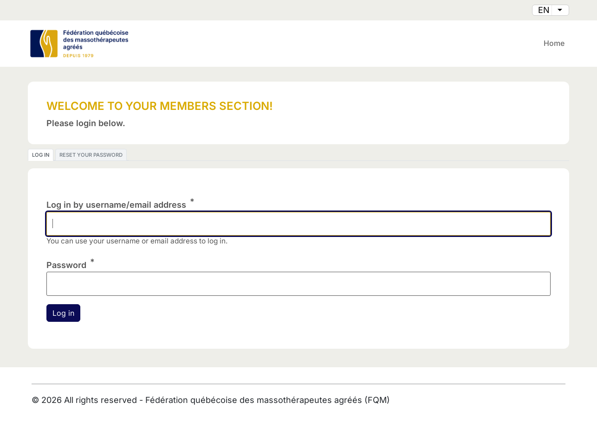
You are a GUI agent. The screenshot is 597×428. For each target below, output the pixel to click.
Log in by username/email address (116, 205)
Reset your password (91, 155)
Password (66, 265)
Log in (40, 155)
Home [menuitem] (554, 43)
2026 (51, 400)
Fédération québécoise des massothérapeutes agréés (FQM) (267, 400)
